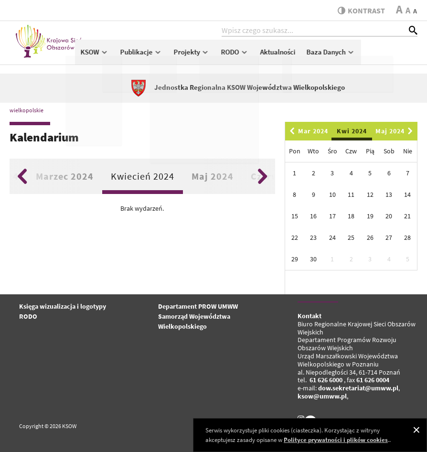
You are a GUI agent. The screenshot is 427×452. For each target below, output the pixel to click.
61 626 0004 (372, 380)
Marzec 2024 (65, 176)
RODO (291, 55)
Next (262, 176)
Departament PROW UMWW (198, 306)
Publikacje (198, 55)
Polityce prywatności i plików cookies (336, 440)
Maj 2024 (213, 176)
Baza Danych (387, 55)
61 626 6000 (326, 380)
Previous (22, 176)
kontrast (359, 10)
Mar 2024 (307, 131)
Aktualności (334, 55)
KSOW (151, 55)
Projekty (248, 55)
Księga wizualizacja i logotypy (62, 306)
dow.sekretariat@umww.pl (358, 388)
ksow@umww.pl (322, 396)
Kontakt (309, 316)
